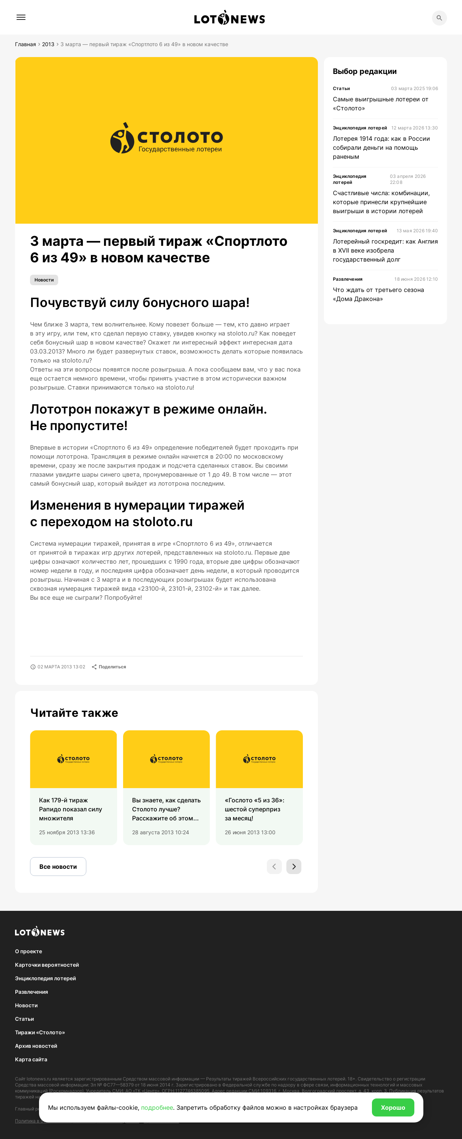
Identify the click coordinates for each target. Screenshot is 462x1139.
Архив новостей (36, 1046)
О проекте (28, 951)
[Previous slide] (274, 866)
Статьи (24, 1019)
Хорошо (393, 1107)
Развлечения (31, 992)
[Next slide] (293, 866)
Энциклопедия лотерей (45, 978)
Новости (44, 280)
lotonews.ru (39, 1079)
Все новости (58, 866)
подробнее (157, 1107)
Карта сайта (31, 1059)
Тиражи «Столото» (40, 1032)
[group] (73, 787)
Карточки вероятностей (47, 964)
